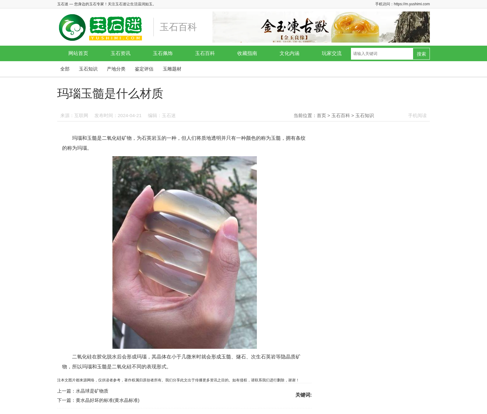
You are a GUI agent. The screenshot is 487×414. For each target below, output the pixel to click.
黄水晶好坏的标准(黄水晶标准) (107, 400)
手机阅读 (417, 115)
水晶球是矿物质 (92, 391)
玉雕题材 (172, 68)
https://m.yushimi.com (412, 4)
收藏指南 (247, 53)
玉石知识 (88, 68)
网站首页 (78, 53)
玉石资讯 (120, 53)
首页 (321, 115)
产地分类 (116, 68)
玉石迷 (169, 115)
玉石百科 (205, 53)
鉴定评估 (144, 68)
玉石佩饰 (163, 53)
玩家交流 (332, 53)
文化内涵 (289, 53)
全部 (65, 68)
